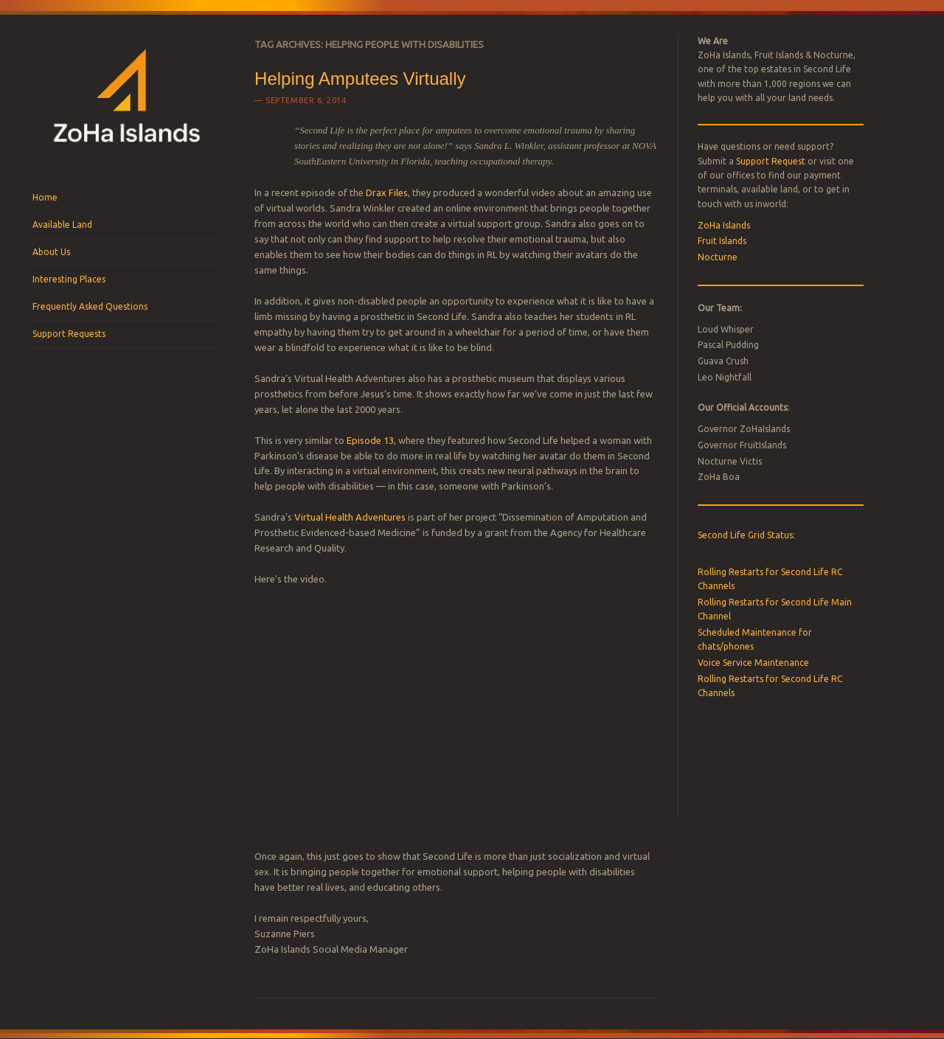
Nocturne (718, 257)
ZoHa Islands (724, 225)
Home (45, 197)
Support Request (770, 161)
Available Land (62, 224)
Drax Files (387, 192)
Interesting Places (68, 279)
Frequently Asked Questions (90, 306)
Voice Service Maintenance (753, 662)
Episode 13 (370, 440)
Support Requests (68, 333)
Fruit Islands (722, 241)
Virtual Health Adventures (350, 517)
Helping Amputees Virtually (359, 78)
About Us (51, 252)
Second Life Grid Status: (746, 535)
